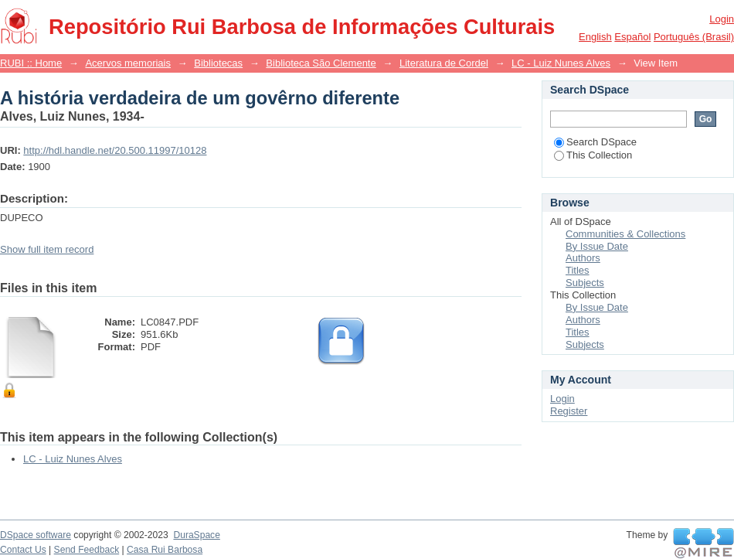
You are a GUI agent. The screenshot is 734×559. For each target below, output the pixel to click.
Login (721, 19)
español (632, 37)
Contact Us (23, 549)
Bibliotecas (218, 63)
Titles (578, 270)
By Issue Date (597, 246)
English (595, 37)
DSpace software (35, 535)
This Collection (593, 155)
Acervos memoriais (128, 63)
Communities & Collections (625, 234)
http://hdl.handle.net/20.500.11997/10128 (114, 150)
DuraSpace (196, 535)
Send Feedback (87, 549)
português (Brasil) (694, 37)
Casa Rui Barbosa (164, 549)
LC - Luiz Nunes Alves (560, 63)
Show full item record (46, 249)
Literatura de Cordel (443, 63)
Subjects (585, 282)
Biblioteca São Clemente (320, 63)
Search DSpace (595, 142)
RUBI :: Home (31, 63)
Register (568, 411)
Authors (583, 258)
